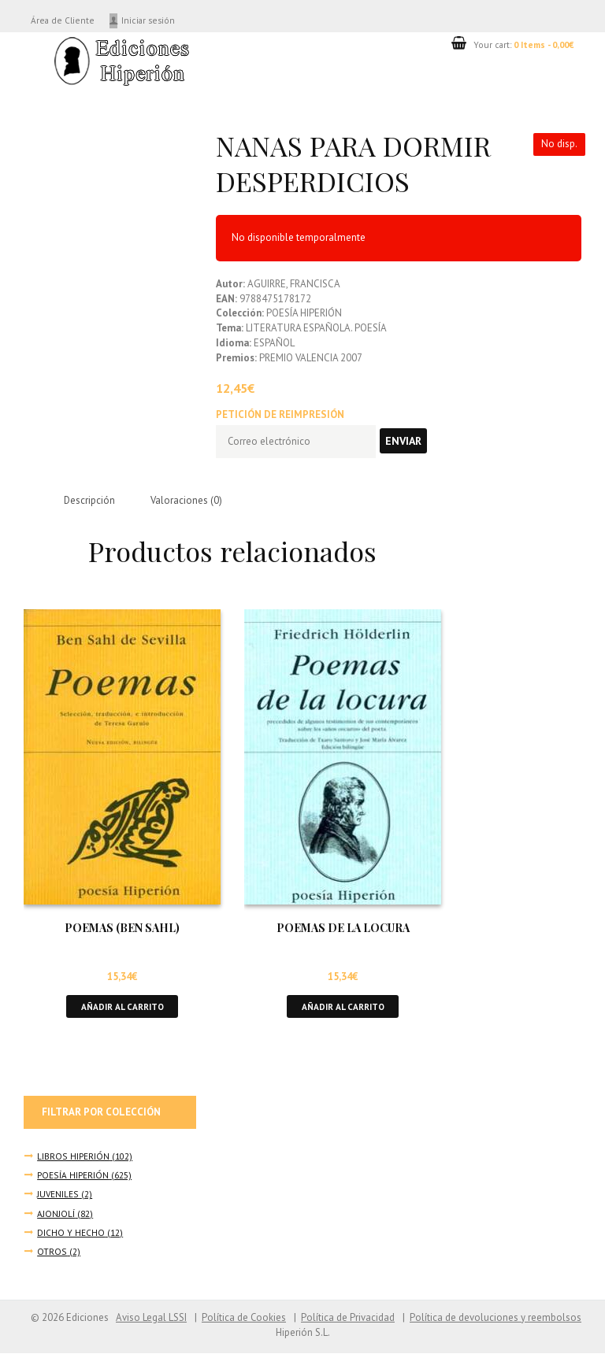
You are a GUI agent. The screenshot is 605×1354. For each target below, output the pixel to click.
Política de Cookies (243, 1318)
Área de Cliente (63, 20)
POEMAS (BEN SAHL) (122, 928)
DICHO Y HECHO (71, 1233)
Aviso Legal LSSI (150, 1318)
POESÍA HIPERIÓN (73, 1176)
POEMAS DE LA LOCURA (343, 928)
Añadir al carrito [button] (122, 1006)
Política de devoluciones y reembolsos (495, 1318)
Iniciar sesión (151, 20)
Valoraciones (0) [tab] (187, 501)
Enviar (405, 441)
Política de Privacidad (348, 1318)
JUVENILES (58, 1195)
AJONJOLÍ (56, 1214)
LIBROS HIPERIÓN (73, 1157)
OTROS (51, 1252)
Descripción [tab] (90, 501)
